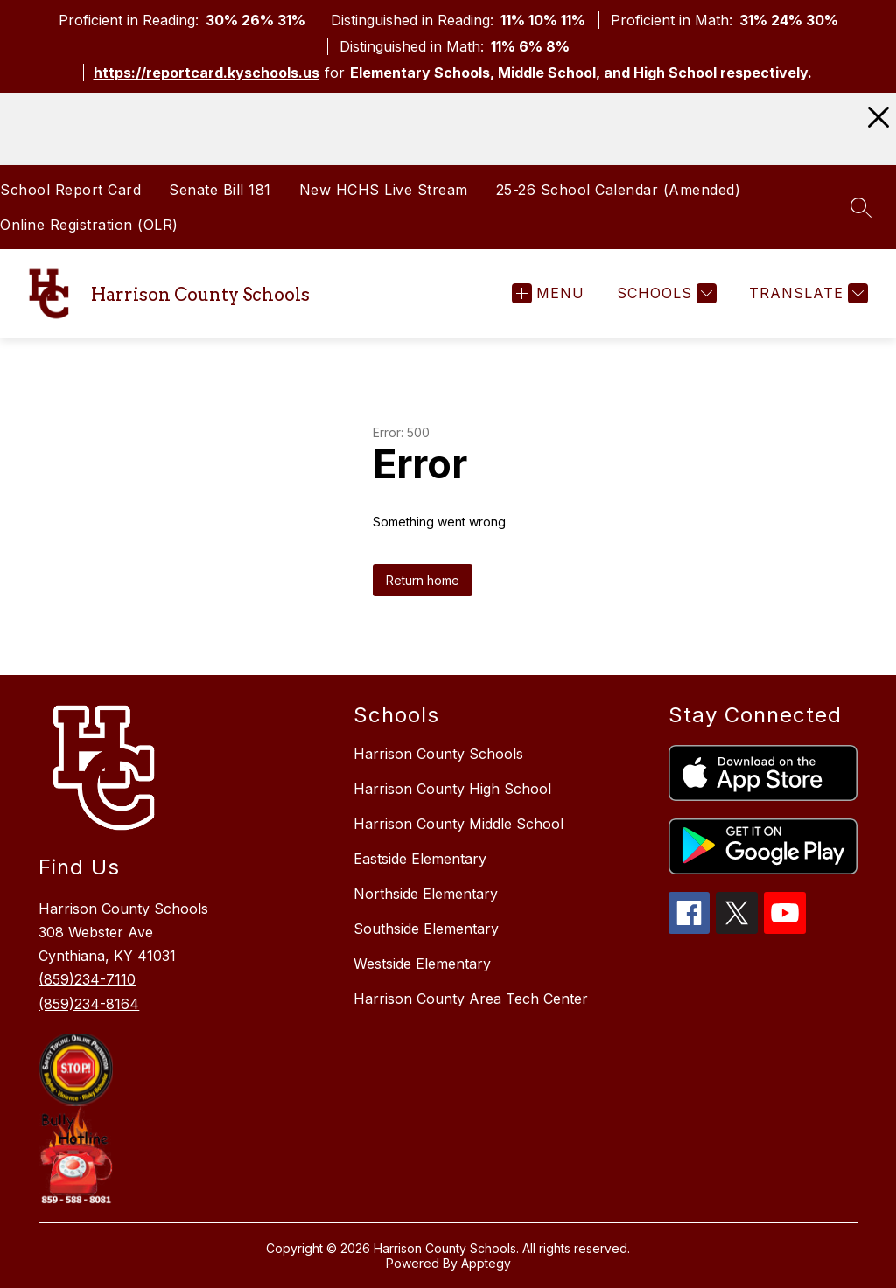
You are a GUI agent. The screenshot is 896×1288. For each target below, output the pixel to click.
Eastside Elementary (420, 858)
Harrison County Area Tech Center (471, 998)
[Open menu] (548, 293)
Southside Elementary (426, 928)
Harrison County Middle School (459, 823)
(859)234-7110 (87, 979)
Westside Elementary (422, 963)
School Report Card (70, 189)
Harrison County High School (452, 788)
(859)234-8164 (88, 1004)
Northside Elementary (426, 893)
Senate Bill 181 (220, 189)
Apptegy (486, 1263)
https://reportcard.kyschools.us (206, 72)
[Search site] (861, 207)
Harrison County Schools (438, 753)
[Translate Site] (806, 293)
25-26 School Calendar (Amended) (618, 189)
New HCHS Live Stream (383, 189)
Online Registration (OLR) (89, 224)
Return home (422, 580)
